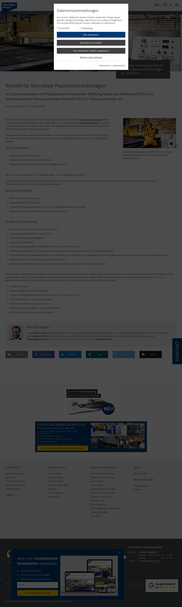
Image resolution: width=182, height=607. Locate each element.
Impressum (104, 65)
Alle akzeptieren (91, 34)
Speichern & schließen (91, 42)
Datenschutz (119, 65)
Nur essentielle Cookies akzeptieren (91, 50)
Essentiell (64, 28)
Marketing (87, 28)
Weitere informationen (91, 57)
